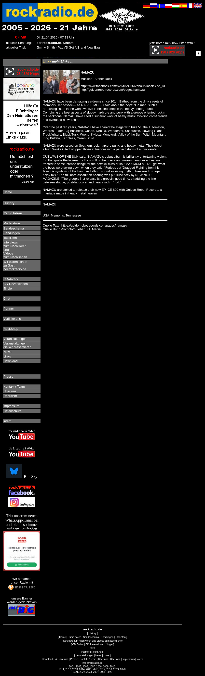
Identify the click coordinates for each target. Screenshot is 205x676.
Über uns (103, 659)
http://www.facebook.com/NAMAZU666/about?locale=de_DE (123, 86)
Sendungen (107, 637)
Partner (86, 651)
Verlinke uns (61, 659)
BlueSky (21, 476)
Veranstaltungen (84, 655)
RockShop (97, 651)
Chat (92, 648)
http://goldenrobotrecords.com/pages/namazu (113, 89)
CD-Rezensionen (94, 644)
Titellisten (120, 637)
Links (106, 655)
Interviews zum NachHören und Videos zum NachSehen (92, 640)
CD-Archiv (77, 644)
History (92, 633)
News (99, 655)
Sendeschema (91, 637)
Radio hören (74, 637)
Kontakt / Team (88, 659)
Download (47, 659)
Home (62, 637)
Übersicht (115, 659)
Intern (140, 659)
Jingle (109, 644)
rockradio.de (92, 629)
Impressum (129, 659)
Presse (74, 659)
